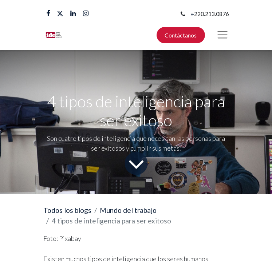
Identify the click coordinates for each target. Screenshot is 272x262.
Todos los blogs (67, 210)
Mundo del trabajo (128, 210)
